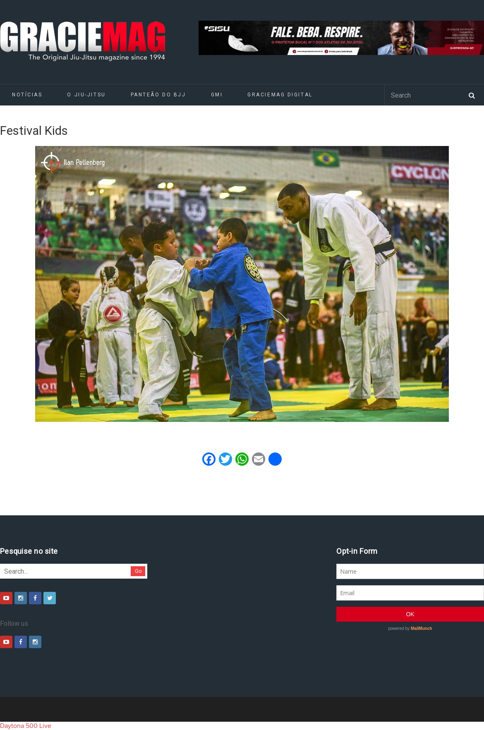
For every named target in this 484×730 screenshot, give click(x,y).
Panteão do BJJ (158, 95)
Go (138, 571)
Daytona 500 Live (25, 726)
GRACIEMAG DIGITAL (280, 95)
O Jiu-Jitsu (86, 95)
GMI (217, 95)
